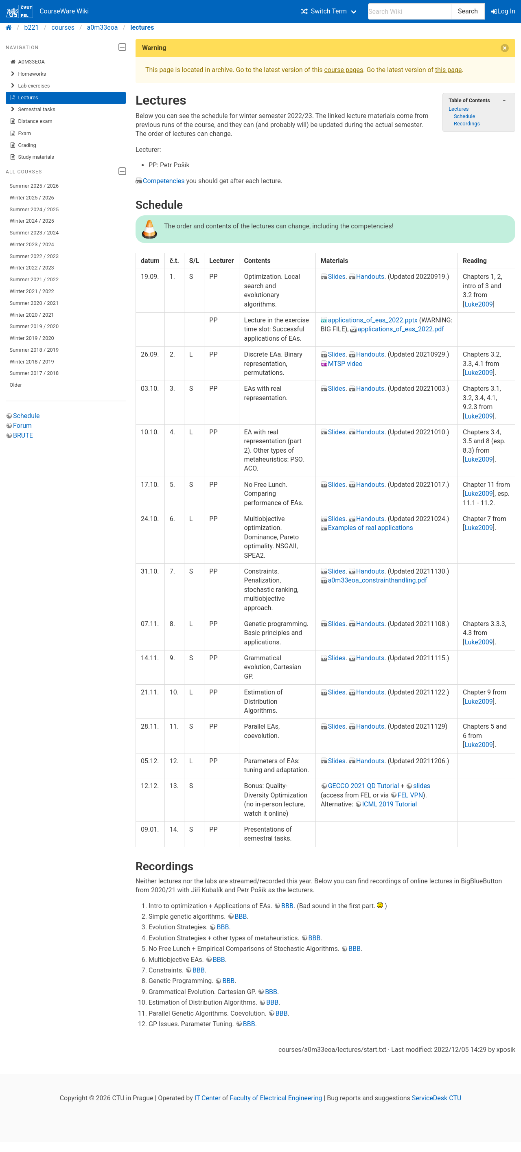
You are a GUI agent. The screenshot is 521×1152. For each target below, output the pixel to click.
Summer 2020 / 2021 (34, 303)
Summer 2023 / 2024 (34, 233)
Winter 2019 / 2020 (32, 338)
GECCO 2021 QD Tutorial (363, 786)
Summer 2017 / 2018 (34, 373)
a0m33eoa (102, 27)
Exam (20, 133)
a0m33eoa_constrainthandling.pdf (377, 580)
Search (468, 11)
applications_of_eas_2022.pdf (400, 329)
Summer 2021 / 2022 (34, 279)
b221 (31, 27)
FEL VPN (410, 795)
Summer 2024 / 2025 (34, 209)
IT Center (208, 1098)
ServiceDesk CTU (436, 1098)
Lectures (24, 97)
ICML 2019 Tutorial (389, 804)
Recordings (467, 123)
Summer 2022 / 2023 (34, 256)
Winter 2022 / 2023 (32, 268)
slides (421, 786)
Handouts (370, 276)
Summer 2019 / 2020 (34, 326)
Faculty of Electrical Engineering (276, 1098)
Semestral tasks (32, 109)
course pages (343, 70)
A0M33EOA (27, 62)
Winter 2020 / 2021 (32, 315)
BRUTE (23, 435)
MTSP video (345, 364)
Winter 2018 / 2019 (32, 362)
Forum (22, 425)
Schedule (26, 416)
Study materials (32, 157)
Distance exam (31, 121)
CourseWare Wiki (47, 11)
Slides (337, 276)
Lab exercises (30, 86)
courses (62, 27)
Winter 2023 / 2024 (32, 244)
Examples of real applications (370, 528)
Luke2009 (478, 304)
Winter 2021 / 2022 (32, 291)
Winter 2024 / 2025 (32, 221)
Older (16, 385)
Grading (23, 145)
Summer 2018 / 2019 (34, 350)
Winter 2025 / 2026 (32, 198)
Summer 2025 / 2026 (34, 186)
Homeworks (28, 74)
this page (448, 70)
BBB (287, 906)
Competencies (164, 181)
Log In (504, 11)
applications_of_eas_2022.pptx (373, 320)
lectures (142, 27)
